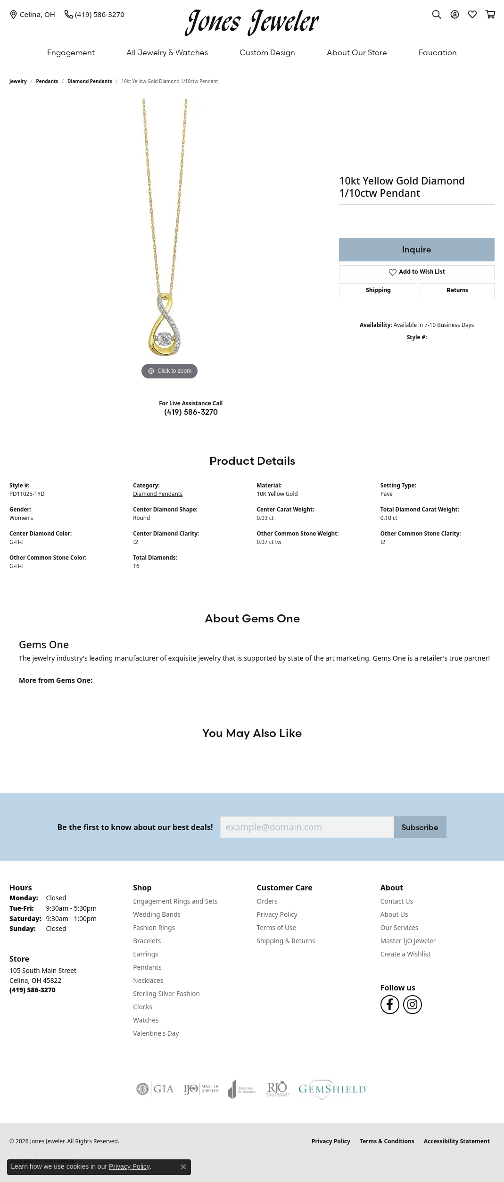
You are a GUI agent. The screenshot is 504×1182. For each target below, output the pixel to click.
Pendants (47, 81)
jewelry (18, 81)
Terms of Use (277, 927)
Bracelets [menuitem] (147, 940)
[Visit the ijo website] (201, 1089)
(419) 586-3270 (191, 412)
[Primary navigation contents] (252, 52)
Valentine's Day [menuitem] (156, 1033)
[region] (169, 240)
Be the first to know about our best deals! (135, 827)
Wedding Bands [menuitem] (157, 914)
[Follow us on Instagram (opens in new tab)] (412, 1004)
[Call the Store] (32, 989)
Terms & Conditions (387, 1141)
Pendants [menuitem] (147, 967)
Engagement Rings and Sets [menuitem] (175, 901)
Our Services (399, 927)
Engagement (71, 52)
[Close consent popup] (183, 1167)
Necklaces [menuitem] (148, 980)
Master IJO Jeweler (408, 940)
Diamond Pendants (89, 81)
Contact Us (396, 901)
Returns (457, 290)
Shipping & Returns (286, 940)
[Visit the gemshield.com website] (333, 1089)
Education (438, 52)
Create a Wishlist (405, 953)
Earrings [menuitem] (145, 953)
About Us (394, 914)
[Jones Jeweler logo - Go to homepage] (252, 20)
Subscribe (420, 827)
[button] (436, 14)
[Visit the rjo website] (277, 1089)
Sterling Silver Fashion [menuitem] (166, 993)
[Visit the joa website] (242, 1089)
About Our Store (357, 52)
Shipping (378, 290)
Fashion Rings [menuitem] (154, 927)
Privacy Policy (277, 914)
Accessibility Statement (457, 1141)
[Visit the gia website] (155, 1089)
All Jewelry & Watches (167, 52)
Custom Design (267, 52)
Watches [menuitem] (145, 1019)
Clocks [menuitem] (142, 1006)
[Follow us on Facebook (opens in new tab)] (389, 1004)
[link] (32, 14)
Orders (267, 901)
